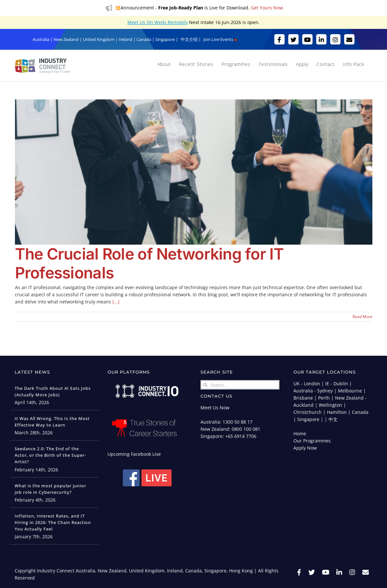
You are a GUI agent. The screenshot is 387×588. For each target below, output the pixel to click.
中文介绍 (189, 39)
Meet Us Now (214, 407)
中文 (333, 419)
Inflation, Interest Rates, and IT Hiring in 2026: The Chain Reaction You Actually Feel (53, 522)
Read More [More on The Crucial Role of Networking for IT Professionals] (362, 316)
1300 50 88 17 (237, 422)
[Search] (205, 385)
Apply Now (305, 448)
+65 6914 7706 (240, 436)
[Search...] (239, 385)
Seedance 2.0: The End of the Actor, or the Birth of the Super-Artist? (50, 455)
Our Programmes (312, 441)
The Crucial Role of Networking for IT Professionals (149, 263)
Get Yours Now (267, 8)
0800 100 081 (246, 429)
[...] (116, 302)
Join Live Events (220, 39)
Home (299, 433)
